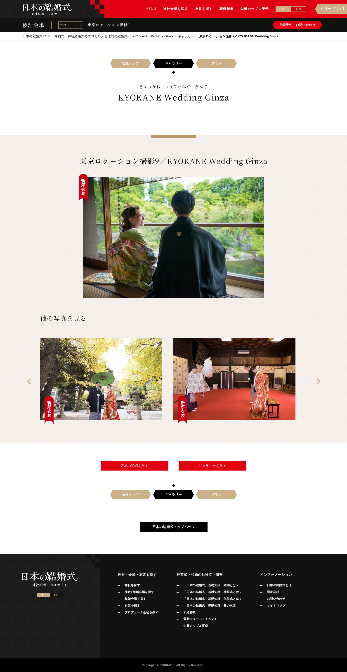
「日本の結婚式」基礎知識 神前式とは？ (212, 592)
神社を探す (132, 585)
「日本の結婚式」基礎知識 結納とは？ (211, 585)
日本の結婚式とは (279, 585)
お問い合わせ (276, 598)
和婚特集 (189, 612)
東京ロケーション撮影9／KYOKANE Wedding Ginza (111, 25)
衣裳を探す (132, 605)
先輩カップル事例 (195, 625)
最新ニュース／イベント (200, 619)
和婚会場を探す (135, 598)
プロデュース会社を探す (141, 612)
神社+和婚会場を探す (139, 592)
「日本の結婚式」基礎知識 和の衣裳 (209, 605)
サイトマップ (276, 605)
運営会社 (273, 592)
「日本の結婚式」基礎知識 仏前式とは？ (212, 598)
